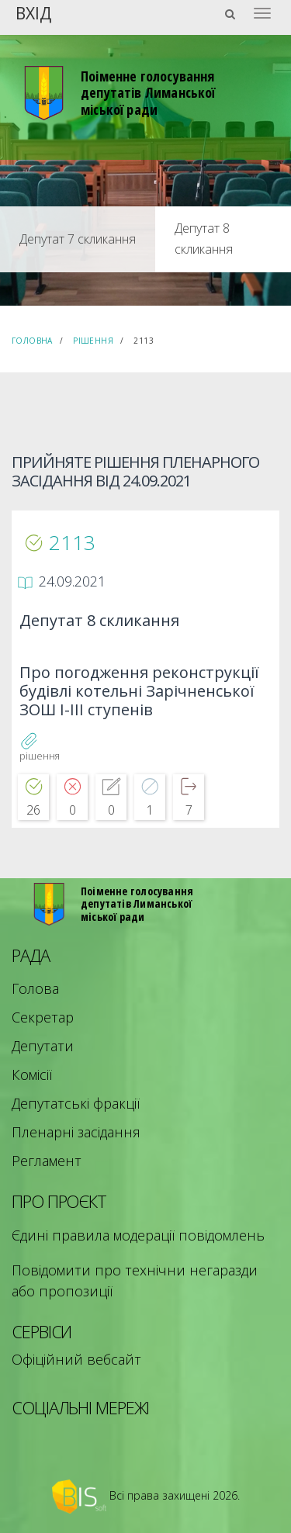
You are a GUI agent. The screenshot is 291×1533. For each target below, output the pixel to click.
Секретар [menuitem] (43, 1017)
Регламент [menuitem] (46, 1160)
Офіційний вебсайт (76, 1359)
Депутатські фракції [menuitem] (76, 1103)
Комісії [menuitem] (32, 1074)
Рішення (93, 340)
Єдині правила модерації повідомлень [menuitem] (138, 1235)
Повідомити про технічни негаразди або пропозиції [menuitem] (135, 1280)
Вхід (33, 12)
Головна (32, 340)
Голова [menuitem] (35, 988)
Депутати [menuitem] (43, 1045)
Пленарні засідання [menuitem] (76, 1132)
